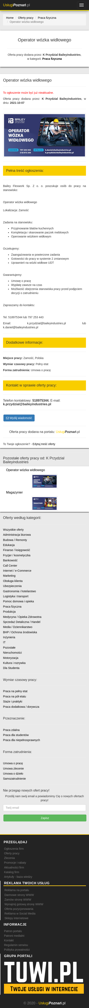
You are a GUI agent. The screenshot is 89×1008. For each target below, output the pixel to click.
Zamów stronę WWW (17, 899)
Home (10, 17)
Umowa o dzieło (13, 773)
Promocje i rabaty (15, 862)
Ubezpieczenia (12, 586)
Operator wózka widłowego (25, 470)
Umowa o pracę (13, 763)
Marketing (9, 575)
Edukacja (9, 545)
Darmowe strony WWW (19, 895)
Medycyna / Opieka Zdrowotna (22, 616)
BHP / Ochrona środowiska (20, 632)
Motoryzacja (10, 657)
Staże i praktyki (12, 701)
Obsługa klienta (13, 581)
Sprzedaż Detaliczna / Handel (21, 622)
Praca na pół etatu (14, 696)
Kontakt (9, 940)
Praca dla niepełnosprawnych (21, 740)
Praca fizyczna (52, 58)
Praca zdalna (11, 730)
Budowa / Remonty (15, 540)
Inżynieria (9, 637)
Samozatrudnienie (14, 778)
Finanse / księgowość (16, 550)
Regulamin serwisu (16, 945)
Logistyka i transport (15, 596)
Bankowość (10, 560)
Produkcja (9, 611)
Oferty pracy (11, 853)
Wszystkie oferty (13, 529)
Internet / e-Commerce (17, 570)
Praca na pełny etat (15, 691)
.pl (16, 5)
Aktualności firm (14, 867)
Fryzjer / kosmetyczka (16, 555)
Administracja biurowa (17, 534)
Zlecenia (9, 858)
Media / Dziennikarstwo (17, 627)
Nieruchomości (12, 652)
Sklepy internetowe (16, 918)
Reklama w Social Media (19, 913)
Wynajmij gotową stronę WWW (23, 904)
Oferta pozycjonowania (18, 908)
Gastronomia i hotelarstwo (19, 591)
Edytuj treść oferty (44, 444)
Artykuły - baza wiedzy (18, 876)
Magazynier (14, 492)
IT (4, 642)
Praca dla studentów (16, 735)
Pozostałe (9, 647)
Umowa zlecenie (13, 768)
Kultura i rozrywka (14, 663)
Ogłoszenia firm (14, 848)
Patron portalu (13, 931)
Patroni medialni (14, 935)
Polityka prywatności (17, 949)
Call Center (10, 565)
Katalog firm (11, 872)
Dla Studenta (11, 668)
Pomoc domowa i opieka (18, 601)
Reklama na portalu (16, 890)
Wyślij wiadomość (19, 418)
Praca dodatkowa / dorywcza (21, 706)
